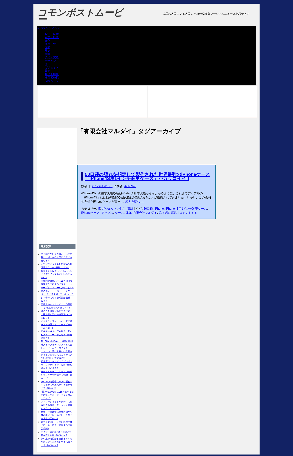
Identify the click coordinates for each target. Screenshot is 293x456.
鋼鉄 (174, 212)
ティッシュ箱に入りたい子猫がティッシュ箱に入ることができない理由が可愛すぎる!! (56, 354)
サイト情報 (52, 74)
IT (46, 64)
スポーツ (50, 44)
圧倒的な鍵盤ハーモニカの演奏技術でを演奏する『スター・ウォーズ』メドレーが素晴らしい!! (57, 284)
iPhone (159, 208)
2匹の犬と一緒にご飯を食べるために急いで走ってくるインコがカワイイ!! (57, 395)
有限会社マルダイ (145, 212)
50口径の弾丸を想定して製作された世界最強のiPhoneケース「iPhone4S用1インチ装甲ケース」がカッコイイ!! (147, 176)
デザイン (50, 60)
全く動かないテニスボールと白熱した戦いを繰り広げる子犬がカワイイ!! (56, 257)
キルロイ (130, 186)
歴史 (47, 50)
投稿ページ (52, 80)
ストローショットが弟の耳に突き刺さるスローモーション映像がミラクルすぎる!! (56, 405)
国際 (47, 47)
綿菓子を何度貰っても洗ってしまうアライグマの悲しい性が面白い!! (56, 274)
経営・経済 (52, 37)
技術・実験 (52, 57)
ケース (119, 212)
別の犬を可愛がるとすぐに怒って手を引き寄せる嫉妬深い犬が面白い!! (56, 314)
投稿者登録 (52, 77)
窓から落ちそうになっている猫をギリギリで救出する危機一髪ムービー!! (56, 375)
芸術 (47, 70)
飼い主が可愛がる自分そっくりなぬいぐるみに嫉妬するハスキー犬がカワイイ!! (56, 442)
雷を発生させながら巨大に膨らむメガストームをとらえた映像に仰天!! (56, 334)
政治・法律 (52, 33)
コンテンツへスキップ (48, 27)
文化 (47, 40)
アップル (107, 212)
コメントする (188, 212)
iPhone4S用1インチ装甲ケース (186, 208)
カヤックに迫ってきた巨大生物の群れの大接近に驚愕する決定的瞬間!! (56, 425)
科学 (47, 54)
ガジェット (52, 67)
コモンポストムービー (80, 16)
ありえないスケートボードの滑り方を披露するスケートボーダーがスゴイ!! (56, 324)
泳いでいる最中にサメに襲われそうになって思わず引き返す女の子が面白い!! (56, 385)
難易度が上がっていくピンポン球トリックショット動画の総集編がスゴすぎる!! (56, 364)
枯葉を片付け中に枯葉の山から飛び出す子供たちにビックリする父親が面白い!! (56, 415)
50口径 (148, 208)
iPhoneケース (90, 212)
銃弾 (166, 212)
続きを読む (134, 201)
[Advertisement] (146, 145)
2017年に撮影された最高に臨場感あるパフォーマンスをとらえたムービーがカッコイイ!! (57, 344)
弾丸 (129, 212)
